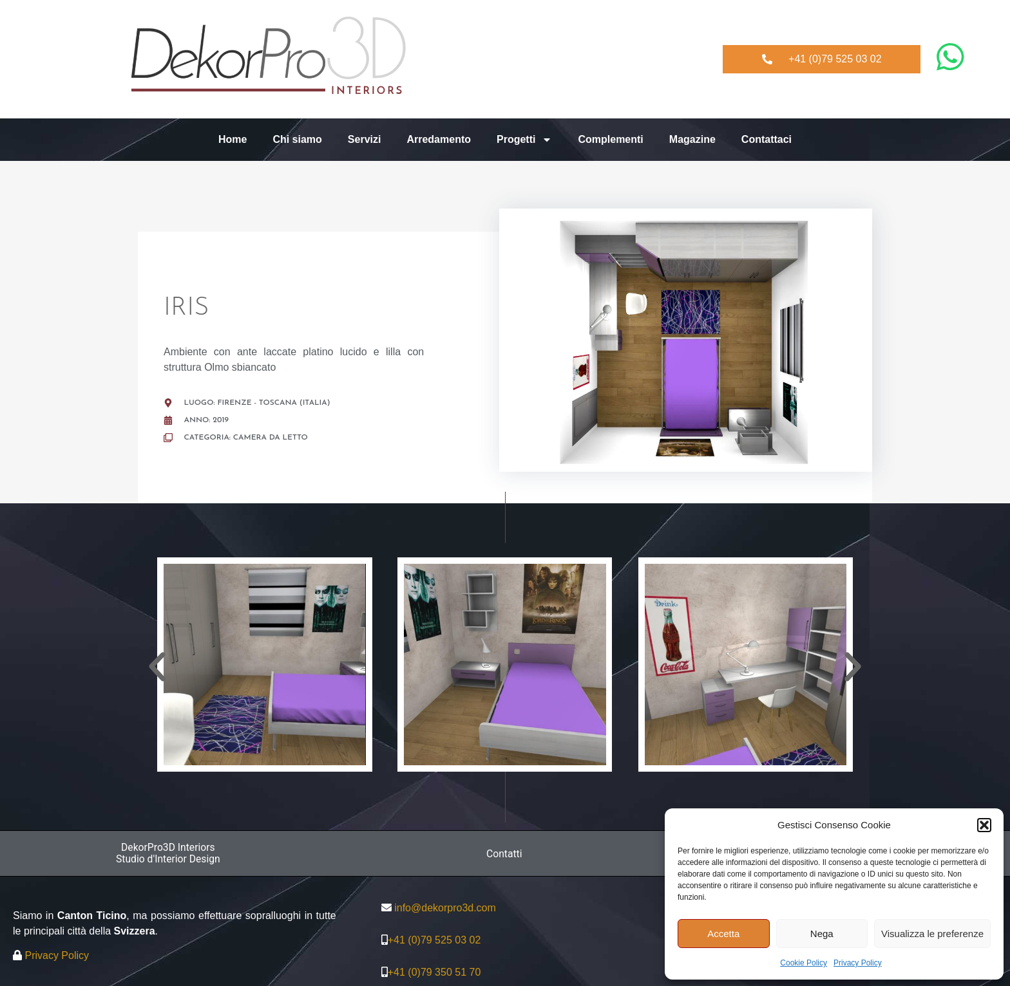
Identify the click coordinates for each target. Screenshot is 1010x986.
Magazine (692, 139)
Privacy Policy (858, 962)
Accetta (723, 933)
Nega (822, 933)
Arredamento (438, 139)
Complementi (610, 139)
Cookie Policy (803, 962)
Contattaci (766, 139)
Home (232, 139)
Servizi (364, 139)
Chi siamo (296, 139)
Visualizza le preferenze (932, 933)
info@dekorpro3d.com (445, 908)
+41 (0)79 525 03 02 (434, 940)
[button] (984, 825)
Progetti (524, 139)
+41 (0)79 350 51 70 (434, 972)
